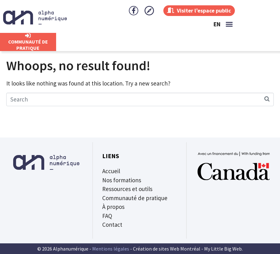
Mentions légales (110, 249)
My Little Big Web (223, 249)
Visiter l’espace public (198, 10)
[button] (229, 24)
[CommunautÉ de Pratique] (28, 36)
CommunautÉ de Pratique (28, 45)
